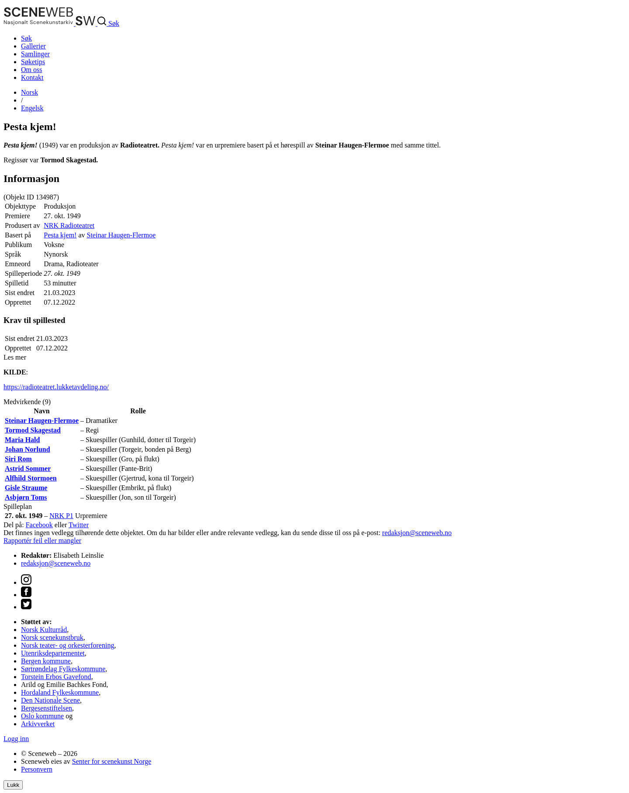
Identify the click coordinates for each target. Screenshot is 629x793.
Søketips (33, 61)
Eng (32, 108)
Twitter (79, 525)
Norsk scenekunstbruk (52, 637)
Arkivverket (38, 724)
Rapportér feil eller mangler (42, 540)
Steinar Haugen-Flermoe (121, 235)
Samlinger (35, 54)
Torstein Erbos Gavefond (56, 676)
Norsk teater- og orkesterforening (67, 645)
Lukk (13, 785)
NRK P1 (61, 515)
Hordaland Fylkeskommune (60, 692)
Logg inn (16, 738)
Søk (26, 38)
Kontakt (32, 77)
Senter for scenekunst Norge (111, 761)
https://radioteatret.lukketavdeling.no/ (56, 387)
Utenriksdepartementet (53, 653)
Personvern (36, 769)
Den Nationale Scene (50, 700)
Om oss (31, 69)
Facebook (39, 525)
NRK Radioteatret (69, 225)
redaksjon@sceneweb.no (417, 532)
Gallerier (33, 46)
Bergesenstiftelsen (46, 708)
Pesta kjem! (60, 235)
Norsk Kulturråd (44, 629)
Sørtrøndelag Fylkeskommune (63, 669)
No (29, 92)
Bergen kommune (46, 661)
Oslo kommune (42, 716)
